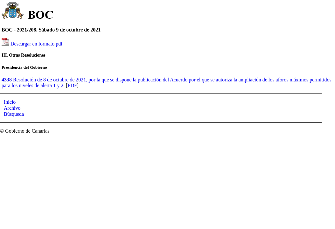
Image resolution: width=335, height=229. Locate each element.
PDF (72, 85)
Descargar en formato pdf (36, 43)
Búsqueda (14, 114)
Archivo (12, 108)
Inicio (10, 102)
